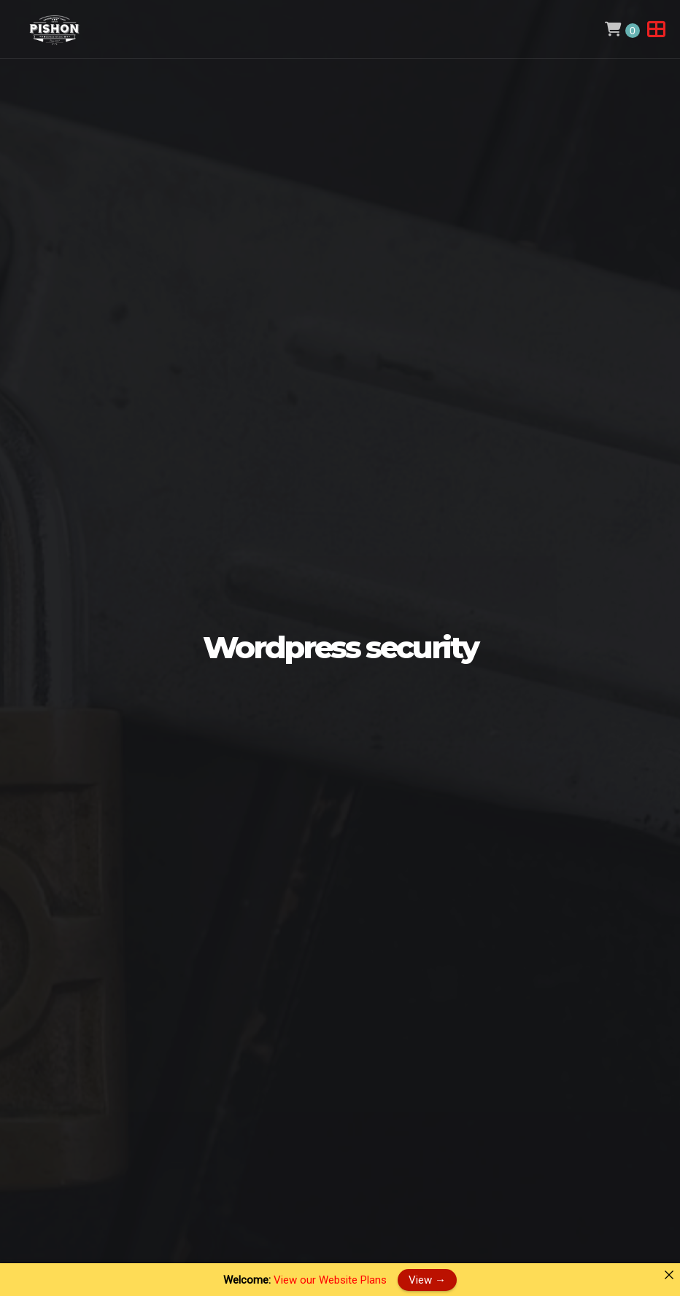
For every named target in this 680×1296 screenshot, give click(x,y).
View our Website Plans (330, 1280)
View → (427, 1279)
